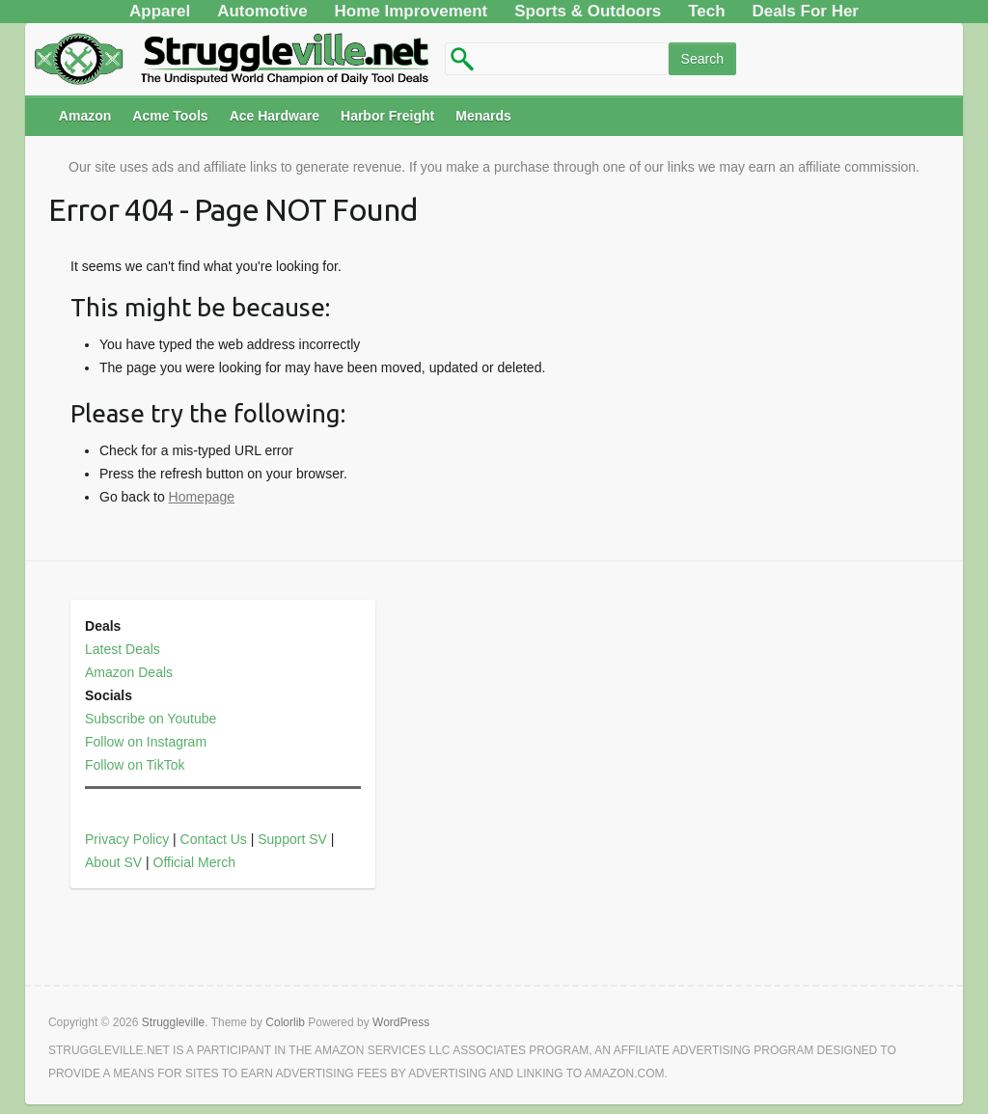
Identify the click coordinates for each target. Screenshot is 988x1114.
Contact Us (213, 839)
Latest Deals (122, 649)
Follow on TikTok (134, 765)
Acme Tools (169, 115)
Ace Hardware (274, 115)
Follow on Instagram (145, 741)
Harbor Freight (387, 115)
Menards (483, 115)
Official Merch (194, 862)
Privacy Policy (127, 839)
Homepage (202, 496)
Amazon (85, 115)
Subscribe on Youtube (150, 718)
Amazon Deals (129, 672)
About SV (113, 862)
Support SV (292, 839)
